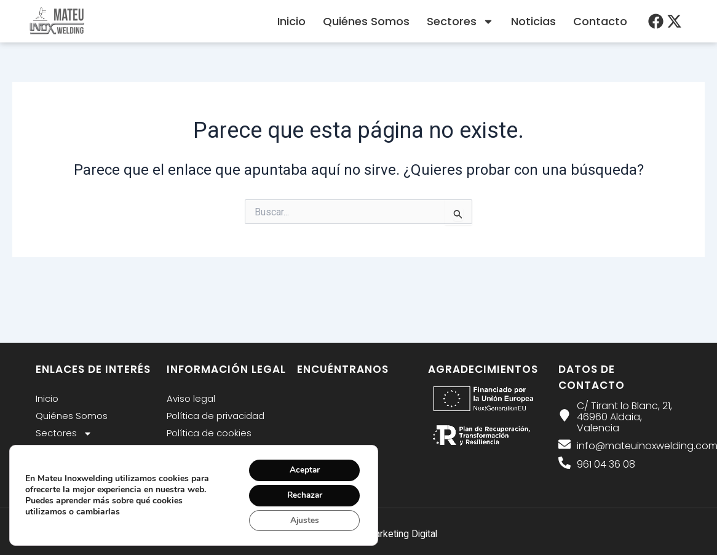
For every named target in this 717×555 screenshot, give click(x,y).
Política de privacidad (215, 415)
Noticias (533, 21)
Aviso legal (191, 398)
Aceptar (302, 468)
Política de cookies (209, 432)
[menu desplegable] (656, 21)
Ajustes (302, 519)
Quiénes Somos (366, 21)
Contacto (600, 21)
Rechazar (302, 494)
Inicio (291, 21)
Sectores (460, 21)
